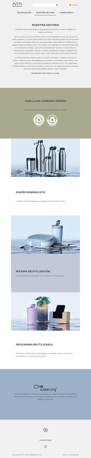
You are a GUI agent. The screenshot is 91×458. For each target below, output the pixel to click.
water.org (49, 66)
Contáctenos (45, 440)
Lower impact (66, 12)
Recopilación (24, 12)
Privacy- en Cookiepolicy (70, 455)
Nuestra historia (45, 12)
